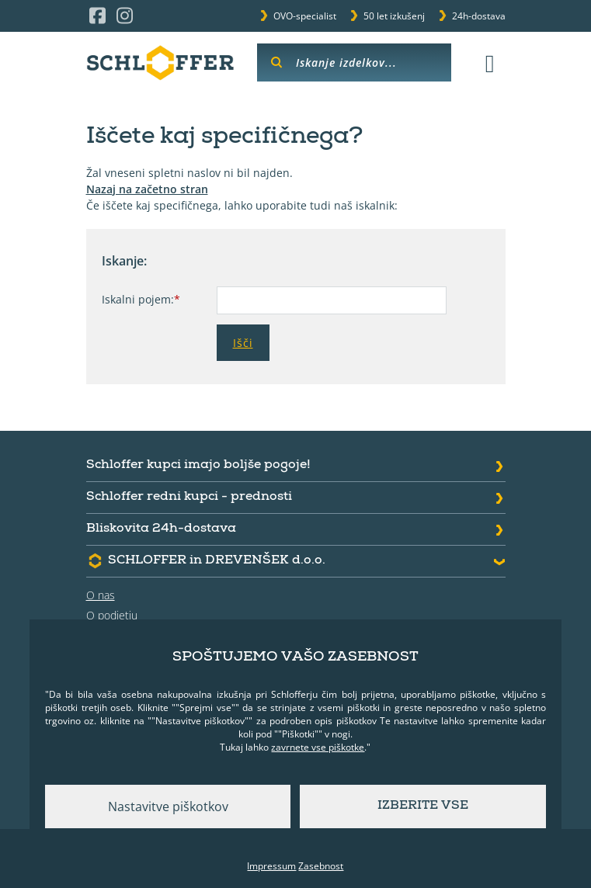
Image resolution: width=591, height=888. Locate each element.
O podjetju (111, 615)
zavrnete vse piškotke (317, 747)
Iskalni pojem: (141, 299)
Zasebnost (320, 865)
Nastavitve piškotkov (168, 806)
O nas (100, 595)
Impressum (271, 865)
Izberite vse (422, 806)
